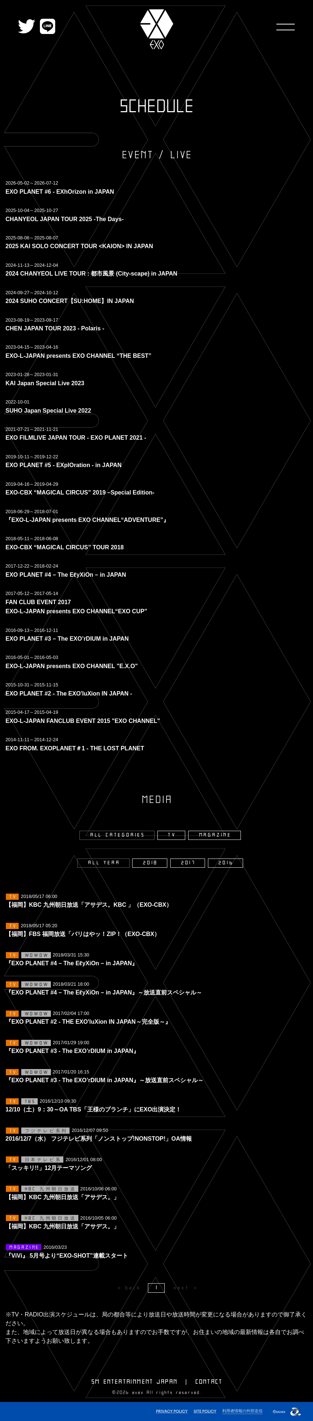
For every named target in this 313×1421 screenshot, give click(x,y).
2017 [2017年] (188, 862)
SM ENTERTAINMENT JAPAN (135, 1382)
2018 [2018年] (150, 862)
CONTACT (209, 1382)
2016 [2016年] (226, 862)
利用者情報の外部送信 (242, 1411)
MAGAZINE (215, 835)
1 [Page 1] (157, 1288)
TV (172, 835)
